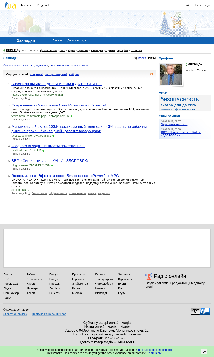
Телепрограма (104, 279)
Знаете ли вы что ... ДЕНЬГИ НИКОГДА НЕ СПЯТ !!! (56, 84)
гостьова (136, 50)
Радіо (7, 297)
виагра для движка (35, 65)
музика (110, 50)
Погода (54, 279)
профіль (122, 50)
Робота (31, 274)
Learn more (154, 353)
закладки (97, 50)
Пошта (7, 274)
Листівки (54, 288)
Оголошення (34, 279)
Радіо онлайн (170, 276)
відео (71, 50)
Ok (204, 351)
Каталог (100, 274)
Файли (30, 293)
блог (62, 50)
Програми (78, 274)
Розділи (42, 5)
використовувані (56, 74)
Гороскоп (78, 279)
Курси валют (126, 279)
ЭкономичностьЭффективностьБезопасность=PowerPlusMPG (65, 176)
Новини (100, 288)
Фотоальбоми (104, 283)
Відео (7, 288)
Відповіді (101, 293)
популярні (36, 74)
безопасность (12, 65)
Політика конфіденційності (49, 313)
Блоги (122, 283)
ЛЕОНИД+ (13, 50)
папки (142, 58)
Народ (30, 283)
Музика (77, 293)
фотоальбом (48, 50)
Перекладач (11, 283)
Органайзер (11, 293)
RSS (6, 279)
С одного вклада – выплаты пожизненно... (48, 146)
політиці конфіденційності (155, 349)
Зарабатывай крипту (174, 124)
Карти (76, 288)
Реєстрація (202, 5)
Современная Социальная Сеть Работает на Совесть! (58, 105)
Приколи (54, 283)
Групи (122, 293)
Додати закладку (78, 40)
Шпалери (32, 288)
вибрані (74, 74)
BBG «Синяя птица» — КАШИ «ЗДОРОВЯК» (50, 160)
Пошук (53, 274)
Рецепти (54, 293)
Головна (26, 5)
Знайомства (80, 283)
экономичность (60, 65)
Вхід (187, 5)
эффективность (81, 65)
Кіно (121, 288)
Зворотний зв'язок (15, 313)
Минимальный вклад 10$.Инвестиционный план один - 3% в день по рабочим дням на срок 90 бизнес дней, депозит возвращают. (79, 128)
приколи (82, 50)
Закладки (124, 274)
